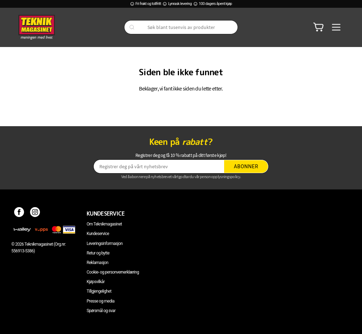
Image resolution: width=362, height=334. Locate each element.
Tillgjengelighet (99, 291)
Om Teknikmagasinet (104, 224)
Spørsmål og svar (101, 310)
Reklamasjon (97, 262)
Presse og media (101, 301)
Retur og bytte (98, 253)
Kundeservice (98, 233)
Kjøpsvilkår (96, 281)
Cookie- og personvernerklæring (113, 272)
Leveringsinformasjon (105, 243)
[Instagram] (35, 213)
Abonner (246, 166)
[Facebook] (19, 213)
